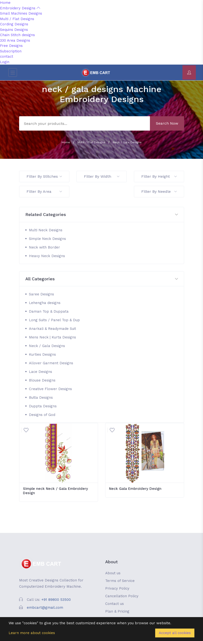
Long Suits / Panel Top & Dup (54, 320)
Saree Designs (41, 294)
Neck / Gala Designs (127, 142)
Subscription (11, 51)
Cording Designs (14, 24)
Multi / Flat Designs (17, 19)
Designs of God (42, 415)
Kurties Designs (42, 354)
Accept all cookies (175, 633)
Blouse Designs (42, 380)
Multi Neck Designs (45, 230)
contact (6, 56)
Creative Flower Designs (50, 389)
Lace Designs (40, 372)
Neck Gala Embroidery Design (135, 488)
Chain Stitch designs (17, 35)
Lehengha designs (44, 303)
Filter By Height (159, 176)
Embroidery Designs (20, 8)
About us (113, 573)
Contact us (114, 604)
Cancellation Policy (121, 596)
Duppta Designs (43, 406)
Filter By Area (44, 191)
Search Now (167, 123)
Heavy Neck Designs (47, 256)
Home (5, 2)
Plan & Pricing (117, 611)
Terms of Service (120, 581)
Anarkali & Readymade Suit (52, 328)
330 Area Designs (15, 40)
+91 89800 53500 (56, 599)
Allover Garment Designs (51, 363)
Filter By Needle (159, 191)
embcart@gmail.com (45, 607)
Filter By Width (101, 176)
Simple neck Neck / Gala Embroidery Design (55, 490)
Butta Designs (41, 397)
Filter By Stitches (44, 176)
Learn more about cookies (32, 633)
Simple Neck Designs (47, 239)
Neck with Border (44, 247)
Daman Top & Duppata (49, 311)
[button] (101, 214)
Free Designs (11, 46)
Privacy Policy (117, 588)
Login (4, 62)
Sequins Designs (14, 30)
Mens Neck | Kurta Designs (52, 337)
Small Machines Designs (21, 13)
